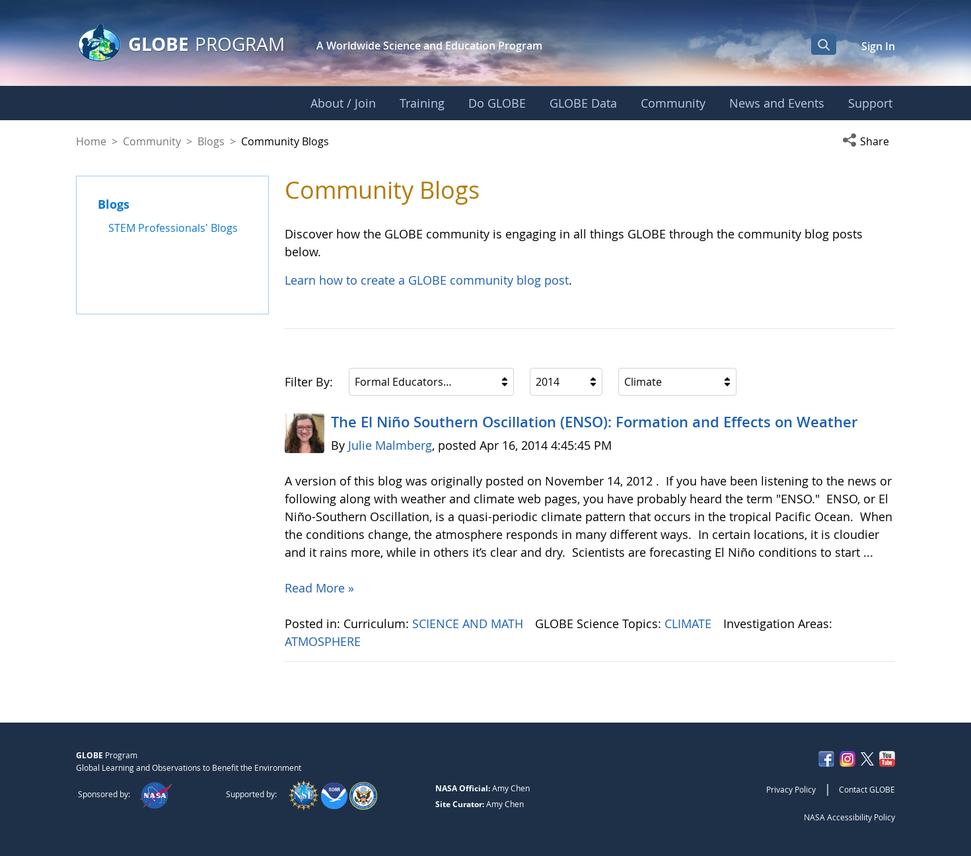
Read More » (319, 588)
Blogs (211, 141)
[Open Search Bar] (823, 44)
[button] (868, 141)
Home (91, 141)
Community (152, 141)
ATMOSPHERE (324, 641)
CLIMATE (690, 623)
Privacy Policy (791, 789)
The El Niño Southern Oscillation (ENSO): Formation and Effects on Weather (594, 422)
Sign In (878, 46)
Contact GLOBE (867, 789)
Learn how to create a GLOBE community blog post (427, 280)
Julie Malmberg (390, 445)
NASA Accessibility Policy (849, 817)
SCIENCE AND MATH (469, 623)
